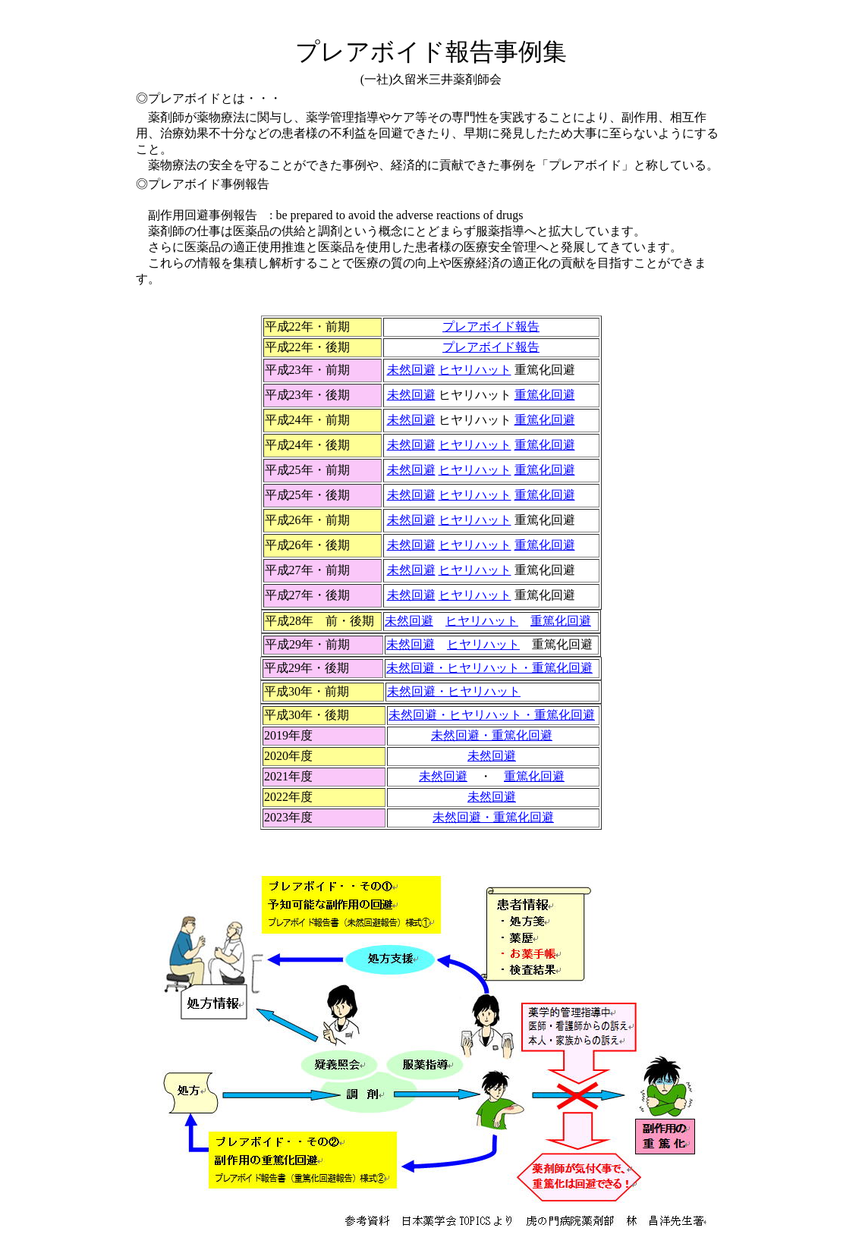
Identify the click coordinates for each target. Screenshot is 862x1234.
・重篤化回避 (493, 817)
